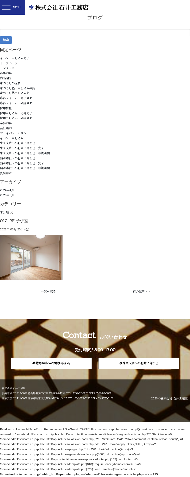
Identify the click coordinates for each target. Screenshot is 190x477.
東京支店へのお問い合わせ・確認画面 (25, 153)
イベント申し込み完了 (14, 58)
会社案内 (6, 128)
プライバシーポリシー (14, 133)
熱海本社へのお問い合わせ (17, 158)
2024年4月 (7, 190)
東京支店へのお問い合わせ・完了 (22, 148)
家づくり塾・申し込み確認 (17, 88)
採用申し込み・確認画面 (16, 118)
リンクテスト (9, 68)
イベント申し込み (12, 138)
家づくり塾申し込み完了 (16, 93)
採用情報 (6, 108)
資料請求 (6, 173)
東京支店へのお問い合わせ (17, 143)
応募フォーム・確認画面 (16, 103)
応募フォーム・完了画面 (16, 98)
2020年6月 (7, 195)
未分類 (4, 212)
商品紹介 (6, 78)
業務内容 (6, 123)
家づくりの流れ (10, 83)
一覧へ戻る (48, 291)
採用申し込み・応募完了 (16, 113)
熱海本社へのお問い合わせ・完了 (22, 163)
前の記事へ (140, 291)
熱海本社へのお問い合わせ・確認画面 (25, 168)
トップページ (9, 63)
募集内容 (6, 73)
